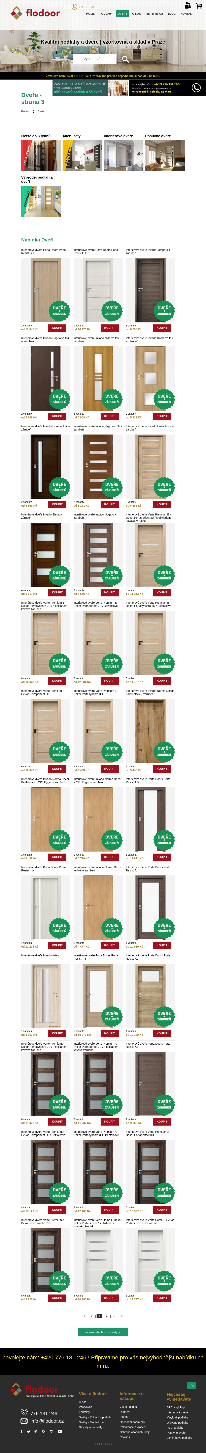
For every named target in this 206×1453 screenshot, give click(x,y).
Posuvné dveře (176, 1432)
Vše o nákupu (128, 1406)
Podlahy (106, 13)
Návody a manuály (90, 1427)
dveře (92, 42)
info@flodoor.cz (47, 1421)
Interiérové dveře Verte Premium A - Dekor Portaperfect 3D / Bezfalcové (43, 1133)
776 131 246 (86, 6)
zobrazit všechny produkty (101, 1332)
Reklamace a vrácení (133, 1427)
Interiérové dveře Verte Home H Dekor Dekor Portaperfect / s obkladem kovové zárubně (98, 1223)
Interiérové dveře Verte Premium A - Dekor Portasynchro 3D (43, 1221)
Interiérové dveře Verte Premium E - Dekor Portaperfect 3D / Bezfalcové (96, 604)
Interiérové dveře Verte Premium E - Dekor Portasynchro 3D (96, 692)
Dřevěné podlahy (177, 1422)
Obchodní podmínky (132, 1422)
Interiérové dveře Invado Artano (41, 955)
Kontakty (84, 1412)
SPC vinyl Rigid (176, 1407)
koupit (57, 327)
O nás (136, 13)
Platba (124, 1416)
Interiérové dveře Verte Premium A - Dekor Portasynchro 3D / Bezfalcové (96, 1133)
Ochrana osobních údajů (135, 1432)
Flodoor (25, 111)
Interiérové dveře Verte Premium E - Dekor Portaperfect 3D (43, 692)
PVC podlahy (175, 1427)
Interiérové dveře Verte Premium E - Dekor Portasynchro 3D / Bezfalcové (148, 604)
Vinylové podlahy (177, 1417)
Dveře (122, 13)
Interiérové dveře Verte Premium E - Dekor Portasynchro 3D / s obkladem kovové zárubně (44, 606)
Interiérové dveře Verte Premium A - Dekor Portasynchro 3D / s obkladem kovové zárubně (44, 1047)
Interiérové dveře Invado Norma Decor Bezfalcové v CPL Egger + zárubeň (45, 780)
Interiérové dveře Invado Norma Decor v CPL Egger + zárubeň (98, 780)
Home (90, 13)
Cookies (125, 1437)
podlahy (70, 42)
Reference (154, 13)
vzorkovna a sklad (124, 42)
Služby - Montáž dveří (92, 1422)
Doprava (125, 1411)
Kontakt (187, 13)
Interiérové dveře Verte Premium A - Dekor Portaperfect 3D (148, 1133)
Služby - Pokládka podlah (95, 1417)
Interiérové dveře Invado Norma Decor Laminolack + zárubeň (150, 692)
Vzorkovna (85, 1407)
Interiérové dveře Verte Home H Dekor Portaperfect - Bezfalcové (150, 1221)
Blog (172, 13)
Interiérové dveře (177, 1412)
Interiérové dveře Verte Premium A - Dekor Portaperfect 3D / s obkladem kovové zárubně (96, 1047)
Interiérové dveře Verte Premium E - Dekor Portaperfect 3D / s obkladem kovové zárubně (148, 518)
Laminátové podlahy (179, 1437)
